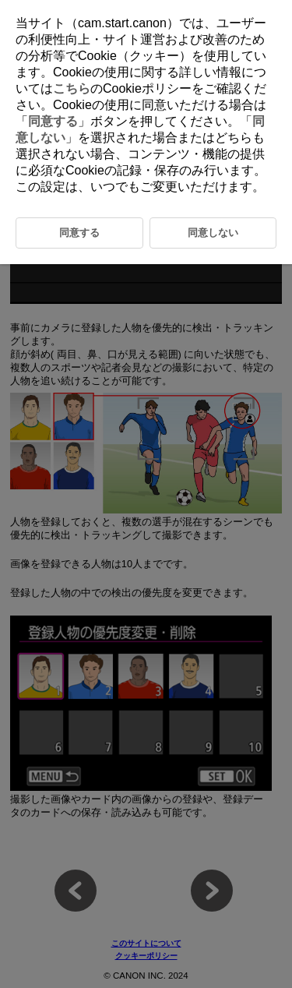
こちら (71, 88)
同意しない (213, 232)
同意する (53, 121)
